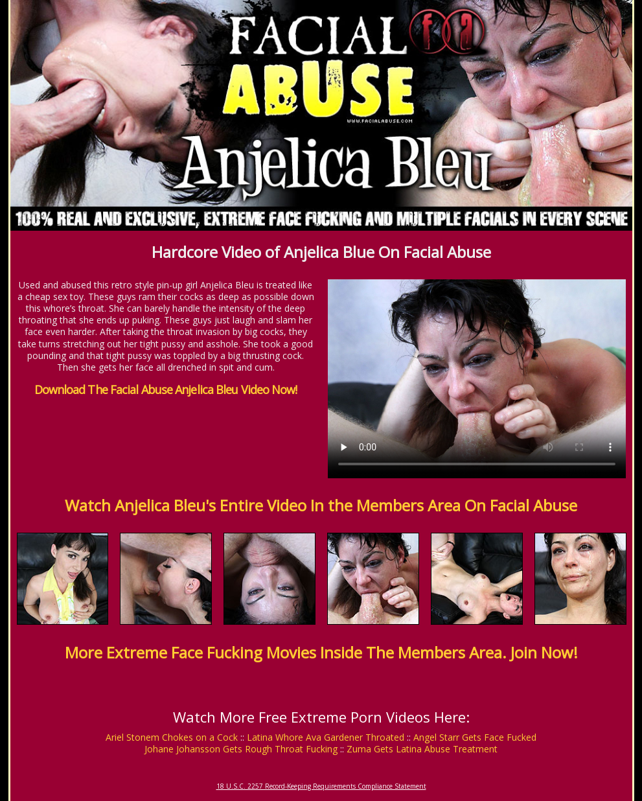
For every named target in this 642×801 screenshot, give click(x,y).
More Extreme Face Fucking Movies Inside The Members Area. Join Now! (321, 652)
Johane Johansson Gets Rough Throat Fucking (241, 749)
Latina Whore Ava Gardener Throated (325, 737)
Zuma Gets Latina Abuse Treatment (422, 749)
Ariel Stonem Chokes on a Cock (172, 737)
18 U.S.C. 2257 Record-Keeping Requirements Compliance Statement (321, 786)
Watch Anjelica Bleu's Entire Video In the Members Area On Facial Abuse (321, 505)
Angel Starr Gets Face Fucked (474, 737)
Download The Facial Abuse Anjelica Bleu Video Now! (165, 389)
